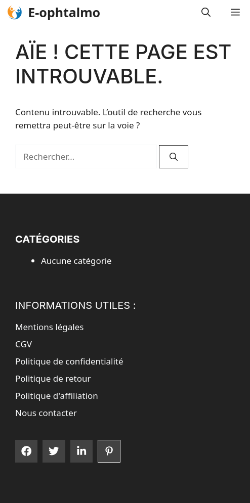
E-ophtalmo (64, 12)
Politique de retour (53, 378)
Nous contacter (46, 413)
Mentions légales (49, 327)
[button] (206, 12)
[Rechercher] (173, 156)
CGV (23, 344)
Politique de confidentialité (69, 361)
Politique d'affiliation (56, 395)
